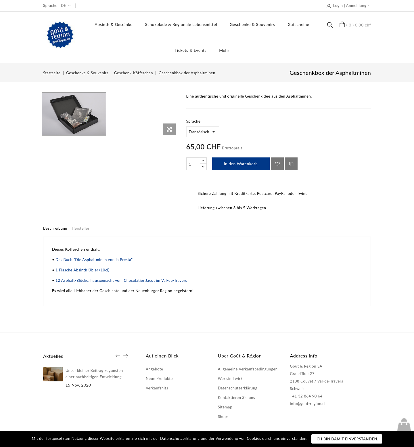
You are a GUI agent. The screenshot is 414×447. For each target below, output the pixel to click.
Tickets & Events (190, 50)
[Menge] (193, 163)
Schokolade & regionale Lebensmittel (181, 24)
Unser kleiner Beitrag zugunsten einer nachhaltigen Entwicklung (94, 373)
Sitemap (225, 407)
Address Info (303, 355)
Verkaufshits (157, 388)
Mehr (224, 50)
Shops (223, 416)
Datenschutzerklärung (237, 388)
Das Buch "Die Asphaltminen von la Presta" (94, 259)
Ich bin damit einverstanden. (346, 439)
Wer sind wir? (230, 378)
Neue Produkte (159, 378)
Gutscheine (298, 24)
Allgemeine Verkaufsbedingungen (248, 369)
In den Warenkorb (241, 163)
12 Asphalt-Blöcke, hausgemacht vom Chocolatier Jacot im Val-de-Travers (121, 280)
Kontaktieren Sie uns (236, 397)
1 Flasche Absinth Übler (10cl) (82, 270)
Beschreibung (55, 228)
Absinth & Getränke (114, 24)
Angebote (154, 369)
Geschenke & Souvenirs (252, 24)
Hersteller (80, 228)
